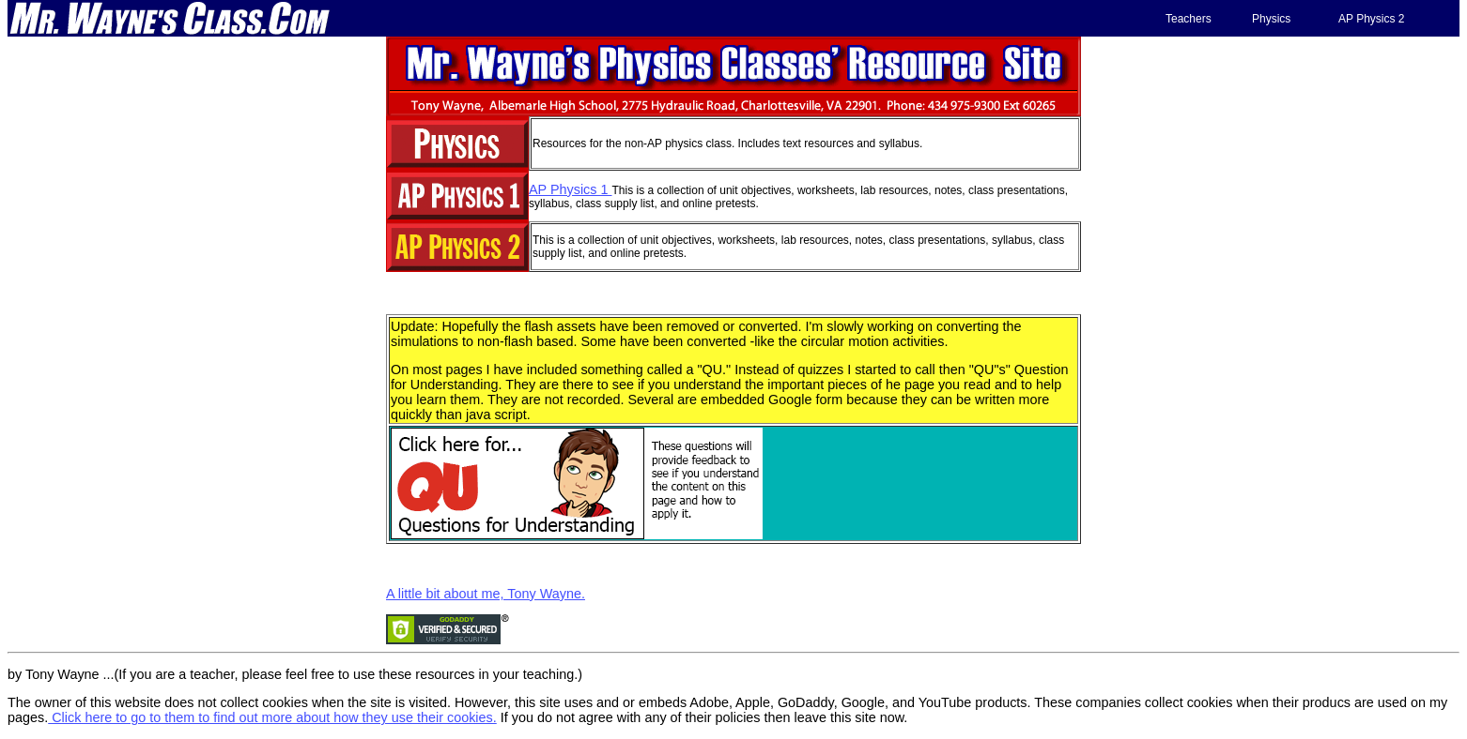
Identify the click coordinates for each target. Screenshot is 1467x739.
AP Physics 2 (1371, 18)
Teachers (1189, 18)
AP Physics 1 (570, 189)
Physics (1271, 18)
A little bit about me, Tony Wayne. (485, 593)
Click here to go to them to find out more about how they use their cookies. (272, 717)
